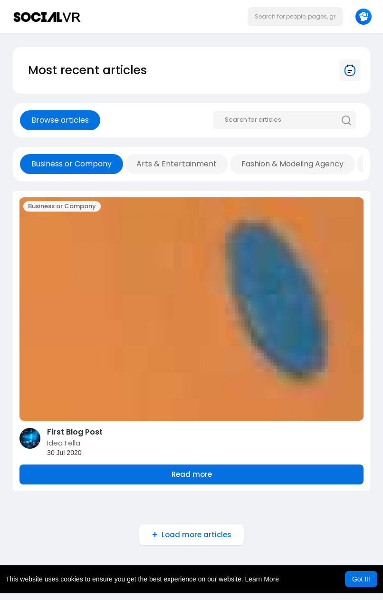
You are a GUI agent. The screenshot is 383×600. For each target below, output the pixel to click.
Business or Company (71, 163)
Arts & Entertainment (176, 163)
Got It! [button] (361, 579)
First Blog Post (75, 431)
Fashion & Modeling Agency (292, 163)
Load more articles (196, 535)
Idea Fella (63, 443)
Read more (192, 474)
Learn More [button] (262, 579)
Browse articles (60, 120)
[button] (295, 16)
